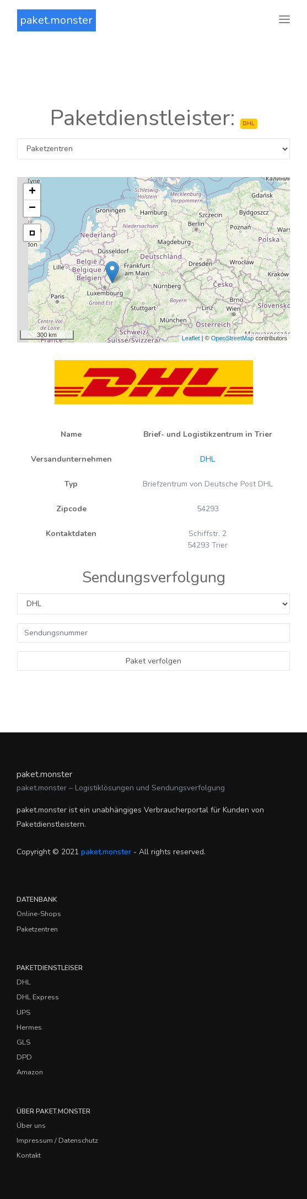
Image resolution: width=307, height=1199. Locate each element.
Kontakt (29, 1155)
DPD (24, 1057)
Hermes (29, 1027)
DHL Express (38, 997)
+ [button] (32, 192)
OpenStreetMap (232, 338)
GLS (23, 1042)
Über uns (31, 1126)
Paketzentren (37, 929)
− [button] (32, 208)
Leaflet (191, 338)
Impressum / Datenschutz (57, 1141)
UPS (23, 1013)
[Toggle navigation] (284, 20)
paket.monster (56, 20)
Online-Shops (39, 914)
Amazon (30, 1072)
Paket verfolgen (153, 661)
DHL (207, 459)
